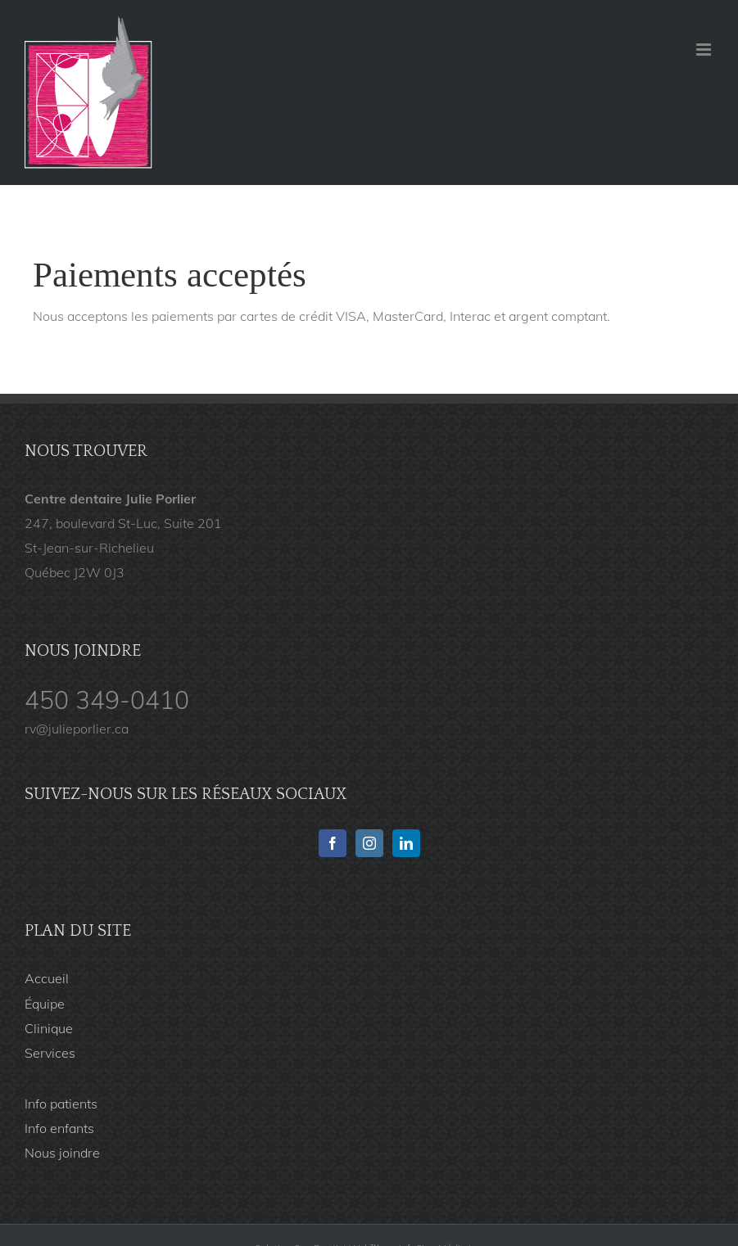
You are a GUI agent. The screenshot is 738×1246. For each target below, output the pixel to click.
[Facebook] (332, 843)
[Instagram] (369, 843)
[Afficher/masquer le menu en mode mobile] (704, 49)
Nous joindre (62, 1152)
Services (50, 1053)
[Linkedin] (406, 843)
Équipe (45, 1003)
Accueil (47, 978)
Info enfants (59, 1128)
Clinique (49, 1028)
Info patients (61, 1103)
